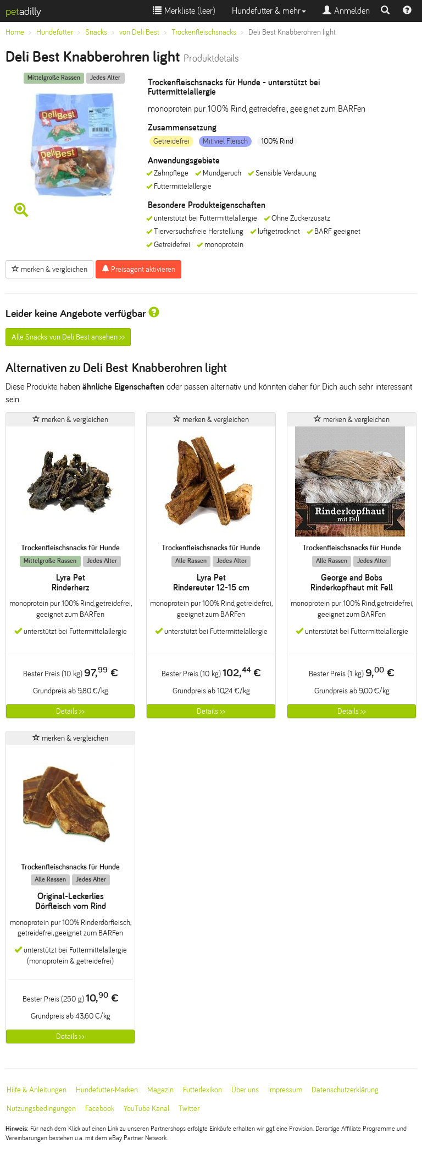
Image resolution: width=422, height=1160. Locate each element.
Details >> (70, 711)
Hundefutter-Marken (107, 1090)
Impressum (285, 1090)
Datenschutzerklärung (345, 1090)
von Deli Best (139, 32)
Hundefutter (54, 32)
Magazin (160, 1090)
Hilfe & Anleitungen (36, 1090)
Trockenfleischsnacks (203, 32)
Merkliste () (184, 10)
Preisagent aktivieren (138, 269)
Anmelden (346, 10)
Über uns (245, 1090)
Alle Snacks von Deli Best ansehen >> (68, 337)
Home (14, 32)
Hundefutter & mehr (269, 10)
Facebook (99, 1108)
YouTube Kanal (146, 1108)
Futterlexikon (202, 1090)
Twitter (189, 1108)
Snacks (96, 32)
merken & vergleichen (49, 269)
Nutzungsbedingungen (41, 1108)
